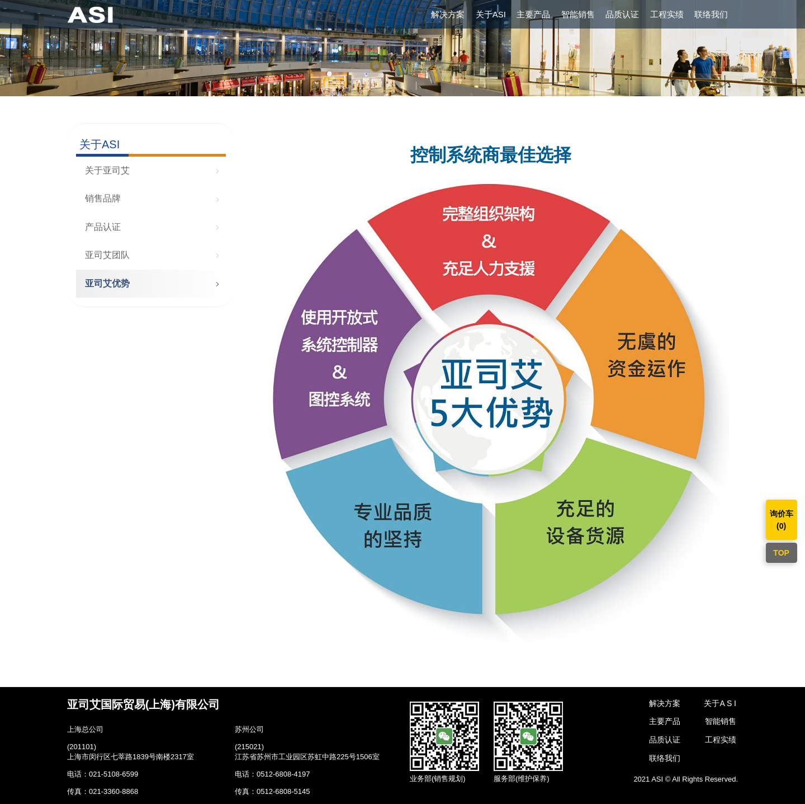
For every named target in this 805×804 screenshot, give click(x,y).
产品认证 (103, 227)
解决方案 (448, 14)
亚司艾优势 (107, 283)
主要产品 (533, 14)
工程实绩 (667, 14)
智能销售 (578, 14)
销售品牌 (103, 198)
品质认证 (622, 14)
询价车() (781, 519)
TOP (781, 552)
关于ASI (491, 14)
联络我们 (711, 14)
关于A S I (720, 703)
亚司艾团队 (107, 255)
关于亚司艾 (107, 170)
